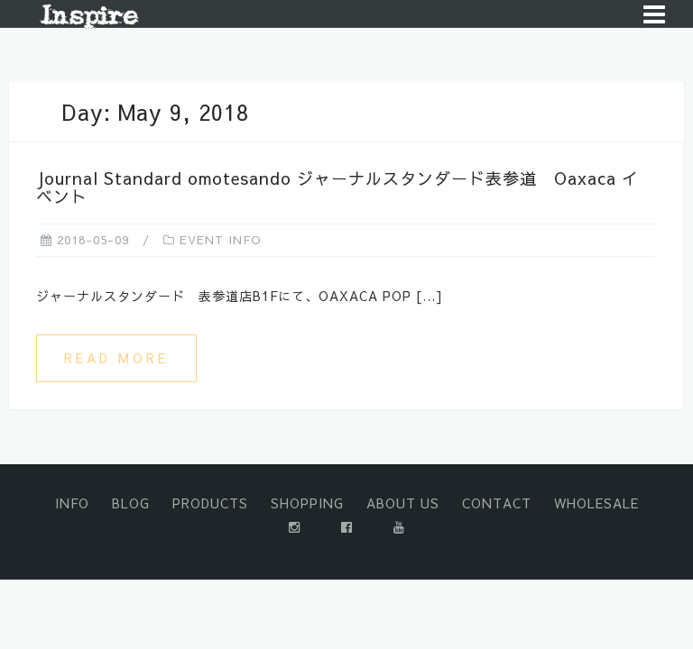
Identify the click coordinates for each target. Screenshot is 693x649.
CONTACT (496, 503)
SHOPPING (307, 503)
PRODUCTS (210, 503)
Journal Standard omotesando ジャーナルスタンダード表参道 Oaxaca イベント (337, 187)
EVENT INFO (221, 240)
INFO (72, 503)
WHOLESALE (596, 503)
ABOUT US (402, 503)
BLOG (131, 503)
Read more (116, 358)
